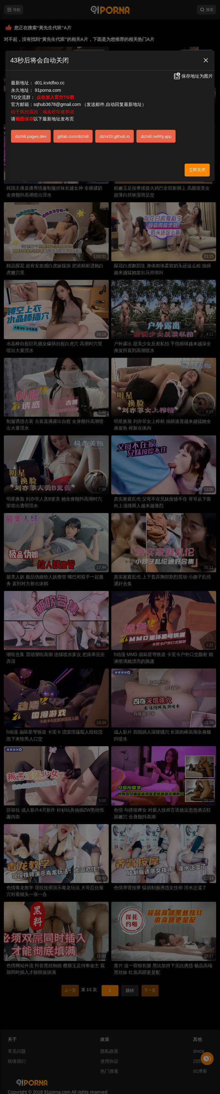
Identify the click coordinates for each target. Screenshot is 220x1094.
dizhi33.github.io (114, 136)
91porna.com (48, 90)
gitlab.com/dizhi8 (73, 136)
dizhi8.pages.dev (31, 136)
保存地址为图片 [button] (193, 76)
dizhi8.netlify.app (156, 136)
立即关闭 (197, 169)
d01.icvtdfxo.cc (50, 82)
